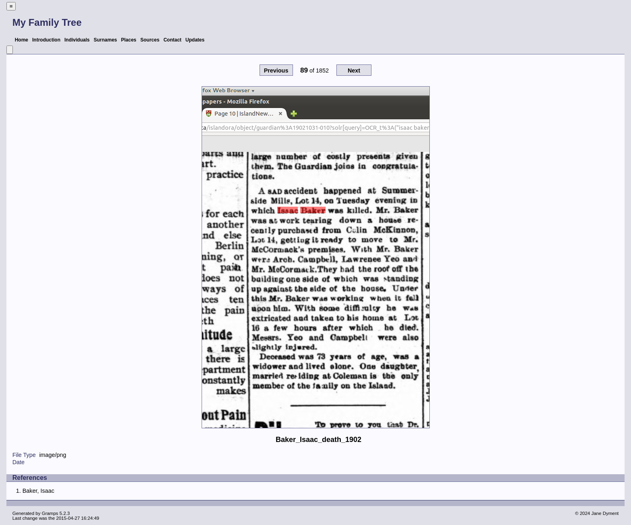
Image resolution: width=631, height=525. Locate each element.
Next (354, 70)
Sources (149, 40)
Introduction (46, 40)
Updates (195, 40)
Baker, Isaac (38, 491)
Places (128, 40)
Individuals (77, 40)
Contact (172, 40)
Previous (276, 70)
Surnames (105, 40)
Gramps (50, 513)
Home (21, 40)
